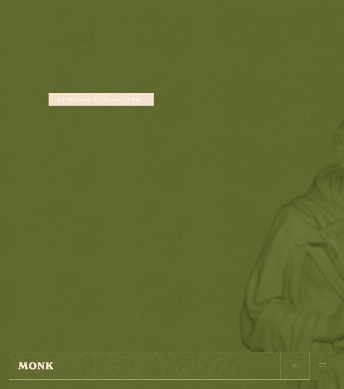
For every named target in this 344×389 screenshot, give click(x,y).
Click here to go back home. (101, 99)
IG (295, 365)
